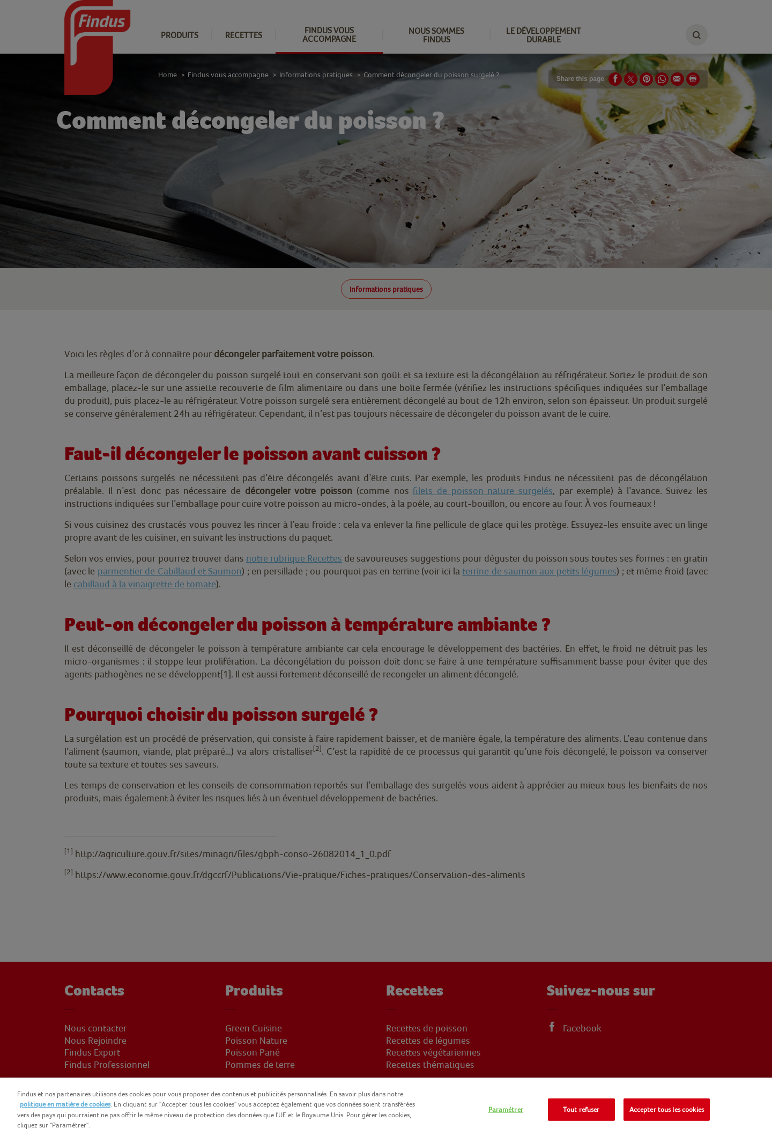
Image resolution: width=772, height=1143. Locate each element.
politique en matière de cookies (65, 1104)
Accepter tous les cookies (666, 1109)
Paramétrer (505, 1109)
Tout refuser (581, 1109)
